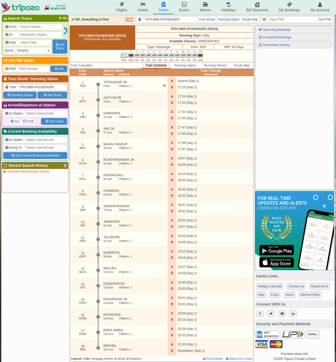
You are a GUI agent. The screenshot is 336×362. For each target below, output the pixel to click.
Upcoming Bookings (274, 30)
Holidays (229, 7)
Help (261, 295)
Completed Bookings (275, 37)
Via (62, 18)
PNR (10, 69)
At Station (14, 113)
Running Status (44, 79)
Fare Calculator (82, 65)
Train (10, 87)
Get (59, 69)
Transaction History (274, 45)
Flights (121, 7)
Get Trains (54, 121)
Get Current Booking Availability (35, 155)
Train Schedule (156, 65)
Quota (9, 50)
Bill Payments (257, 7)
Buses (184, 7)
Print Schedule (212, 358)
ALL (17, 121)
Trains (164, 7)
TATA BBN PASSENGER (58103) (26, 171)
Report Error (319, 286)
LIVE (30, 121)
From (11, 27)
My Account (320, 7)
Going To (13, 147)
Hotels (143, 7)
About (289, 295)
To (8, 35)
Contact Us (296, 286)
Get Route (52, 95)
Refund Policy (310, 295)
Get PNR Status (19, 60)
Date (10, 42)
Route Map (250, 19)
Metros (205, 7)
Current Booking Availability (30, 131)
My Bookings (289, 7)
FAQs (275, 295)
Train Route (18, 79)
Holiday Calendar (270, 286)
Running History (215, 65)
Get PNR (325, 19)
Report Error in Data (238, 358)
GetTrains (60, 46)
